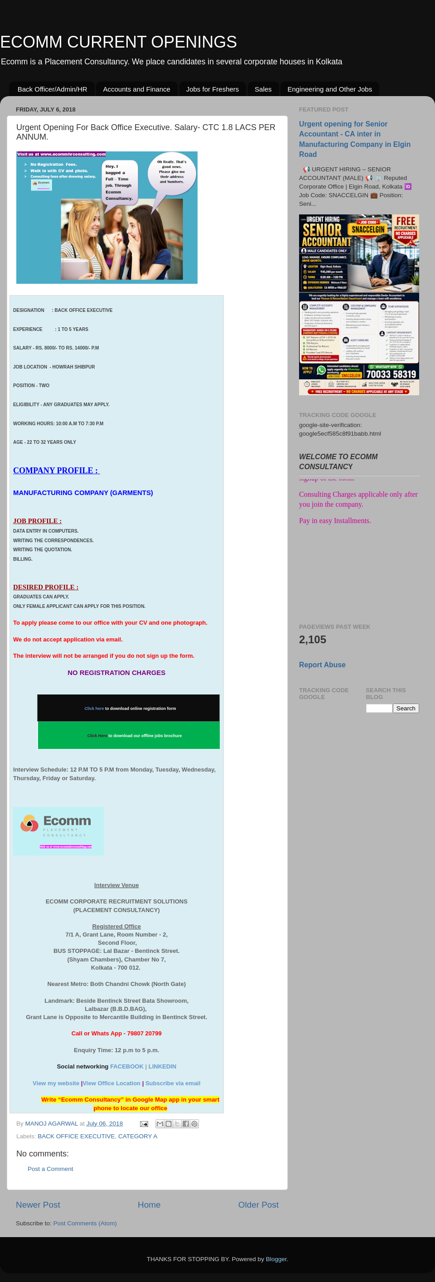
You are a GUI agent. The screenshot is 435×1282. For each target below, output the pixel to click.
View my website (56, 1083)
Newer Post (38, 1204)
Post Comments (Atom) (85, 1223)
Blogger (276, 1259)
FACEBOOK (127, 1066)
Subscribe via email (172, 1083)
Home (149, 1204)
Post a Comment (50, 1168)
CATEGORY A (137, 1136)
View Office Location (111, 1083)
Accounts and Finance (136, 89)
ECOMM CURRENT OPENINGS (118, 42)
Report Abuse (322, 665)
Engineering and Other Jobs (329, 89)
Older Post (258, 1204)
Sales (263, 89)
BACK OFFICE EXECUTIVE (76, 1136)
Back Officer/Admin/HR (52, 89)
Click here (94, 708)
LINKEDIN (162, 1066)
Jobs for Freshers (212, 89)
